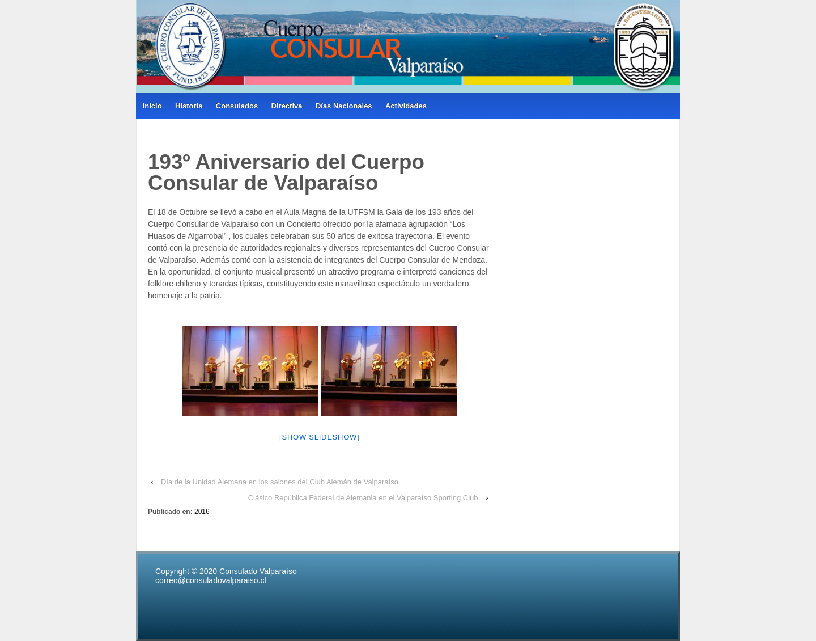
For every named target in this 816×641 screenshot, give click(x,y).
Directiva (287, 106)
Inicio (152, 106)
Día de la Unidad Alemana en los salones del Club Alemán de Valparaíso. (281, 482)
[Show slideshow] (319, 437)
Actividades (406, 106)
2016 (202, 512)
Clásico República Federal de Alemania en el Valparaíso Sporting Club (363, 498)
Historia (188, 106)
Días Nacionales (344, 106)
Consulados (237, 106)
